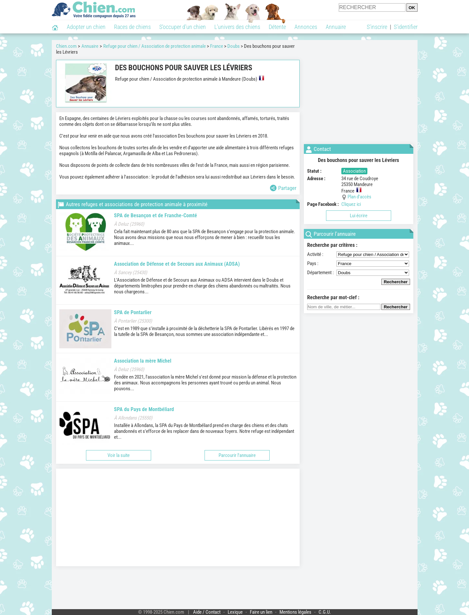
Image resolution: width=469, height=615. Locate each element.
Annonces (305, 26)
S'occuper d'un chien (182, 26)
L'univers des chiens (237, 26)
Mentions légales (295, 612)
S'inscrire (377, 26)
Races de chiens (132, 26)
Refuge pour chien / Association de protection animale (154, 46)
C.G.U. (325, 612)
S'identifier (406, 26)
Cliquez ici (351, 204)
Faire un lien (261, 612)
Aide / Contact (206, 612)
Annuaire (336, 26)
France (216, 46)
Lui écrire (358, 216)
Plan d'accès (359, 197)
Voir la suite (118, 455)
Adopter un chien (86, 26)
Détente (277, 26)
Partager (283, 188)
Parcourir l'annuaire (237, 455)
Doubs (233, 46)
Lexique (235, 612)
